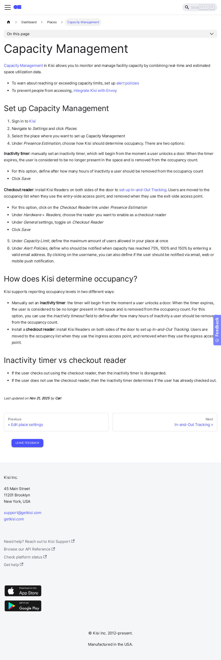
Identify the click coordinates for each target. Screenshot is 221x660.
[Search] (199, 7)
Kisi (32, 121)
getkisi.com (14, 519)
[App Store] (23, 596)
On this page (18, 33)
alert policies (127, 83)
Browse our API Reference (29, 549)
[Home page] (8, 22)
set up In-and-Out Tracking (142, 189)
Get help (13, 564)
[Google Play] (23, 611)
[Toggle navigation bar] (7, 7)
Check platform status (25, 557)
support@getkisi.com (22, 512)
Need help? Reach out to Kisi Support (39, 541)
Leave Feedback (27, 443)
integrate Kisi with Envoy (95, 90)
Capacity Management (23, 65)
